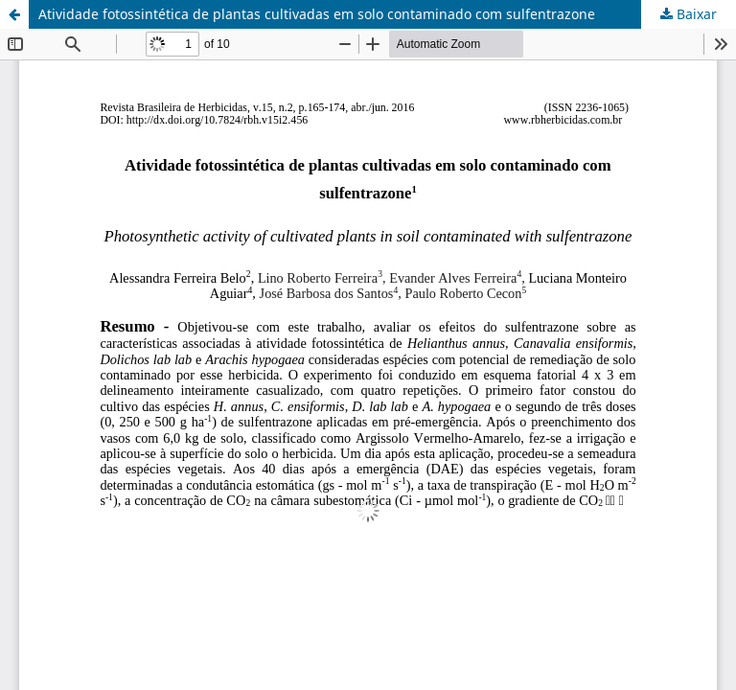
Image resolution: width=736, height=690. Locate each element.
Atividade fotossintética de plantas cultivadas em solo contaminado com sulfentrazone (316, 14)
